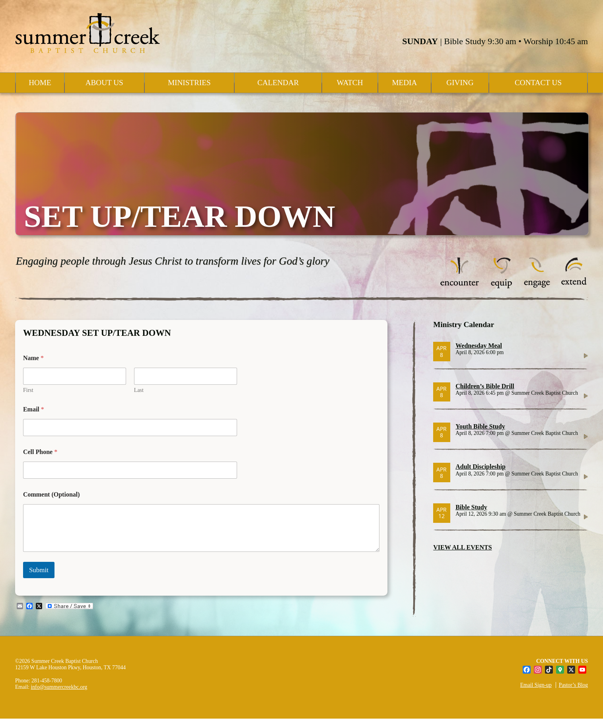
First (28, 390)
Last (139, 390)
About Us (104, 82)
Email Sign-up (536, 685)
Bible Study (471, 507)
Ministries (189, 82)
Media (404, 82)
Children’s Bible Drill (484, 386)
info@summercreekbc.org (59, 687)
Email (33, 409)
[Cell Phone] (130, 470)
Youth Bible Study (480, 426)
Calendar (278, 82)
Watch (350, 82)
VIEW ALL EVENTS (462, 547)
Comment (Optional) (51, 494)
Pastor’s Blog (573, 685)
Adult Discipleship (480, 466)
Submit (39, 570)
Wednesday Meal (478, 345)
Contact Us (538, 82)
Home (40, 82)
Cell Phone (40, 451)
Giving (459, 82)
